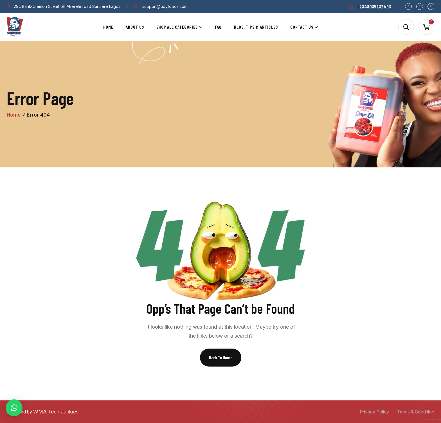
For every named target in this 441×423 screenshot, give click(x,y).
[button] (14, 407)
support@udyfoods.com (164, 6)
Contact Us (301, 26)
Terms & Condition (415, 412)
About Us (135, 26)
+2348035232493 (374, 6)
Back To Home (220, 357)
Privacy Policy (374, 412)
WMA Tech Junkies (55, 412)
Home (108, 26)
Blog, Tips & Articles (256, 26)
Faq (218, 26)
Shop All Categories (177, 26)
